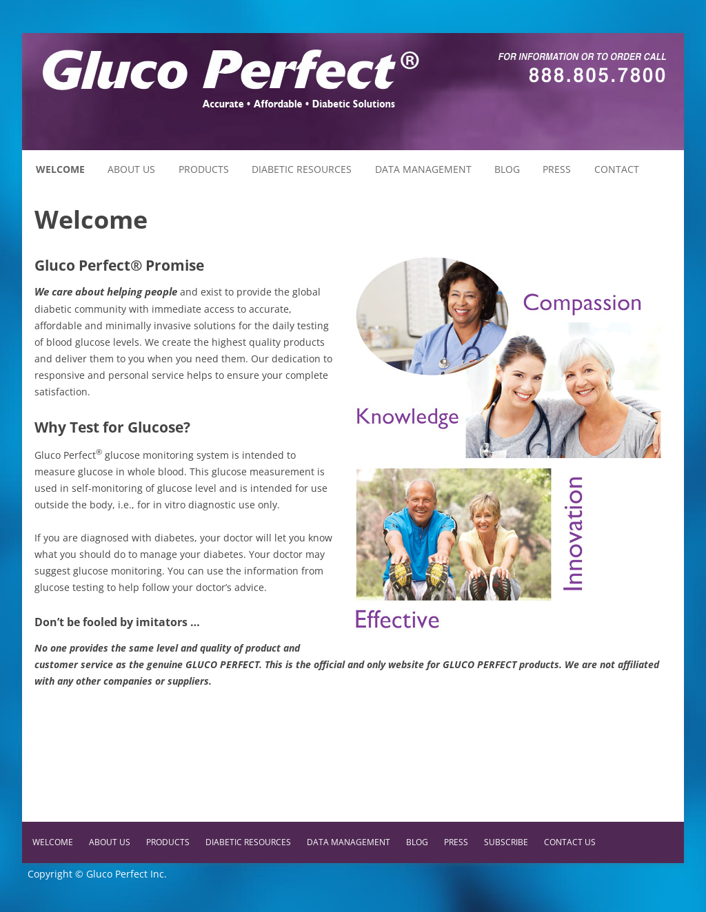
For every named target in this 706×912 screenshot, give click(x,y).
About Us (131, 169)
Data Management (423, 169)
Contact (616, 169)
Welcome (60, 169)
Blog (507, 169)
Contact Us (570, 842)
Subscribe (506, 842)
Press (557, 169)
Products (204, 169)
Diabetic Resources (302, 169)
